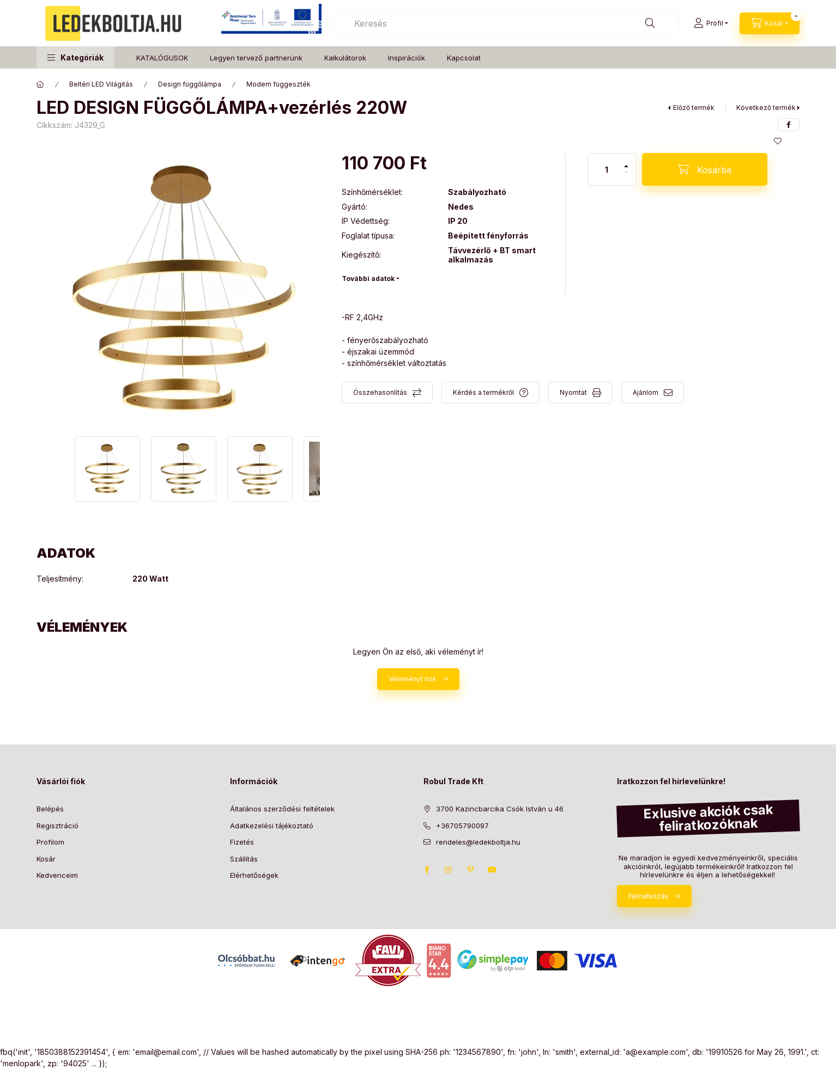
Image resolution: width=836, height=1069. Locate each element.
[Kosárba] (704, 169)
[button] (75, 57)
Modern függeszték (278, 84)
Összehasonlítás (380, 392)
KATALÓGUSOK (162, 57)
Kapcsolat (464, 57)
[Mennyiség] (606, 169)
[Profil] (711, 23)
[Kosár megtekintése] (769, 23)
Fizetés (242, 842)
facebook (427, 870)
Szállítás (244, 858)
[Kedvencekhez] (778, 141)
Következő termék (766, 107)
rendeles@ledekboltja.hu (478, 842)
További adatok (368, 278)
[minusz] (626, 177)
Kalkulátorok (345, 57)
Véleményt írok (413, 679)
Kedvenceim (57, 875)
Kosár (46, 858)
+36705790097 (462, 825)
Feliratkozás (648, 895)
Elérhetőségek (254, 875)
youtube (492, 870)
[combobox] (504, 23)
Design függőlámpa (189, 84)
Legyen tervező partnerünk (256, 57)
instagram (448, 870)
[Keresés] (650, 23)
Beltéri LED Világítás (101, 84)
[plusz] (626, 161)
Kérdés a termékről (483, 392)
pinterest (470, 870)
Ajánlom (645, 392)
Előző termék (693, 107)
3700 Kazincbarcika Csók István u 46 (500, 808)
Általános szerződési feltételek (282, 808)
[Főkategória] (40, 84)
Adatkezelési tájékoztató (271, 825)
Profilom (50, 842)
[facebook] (788, 124)
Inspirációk (406, 57)
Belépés (50, 808)
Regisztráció (57, 825)
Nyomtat (573, 392)
